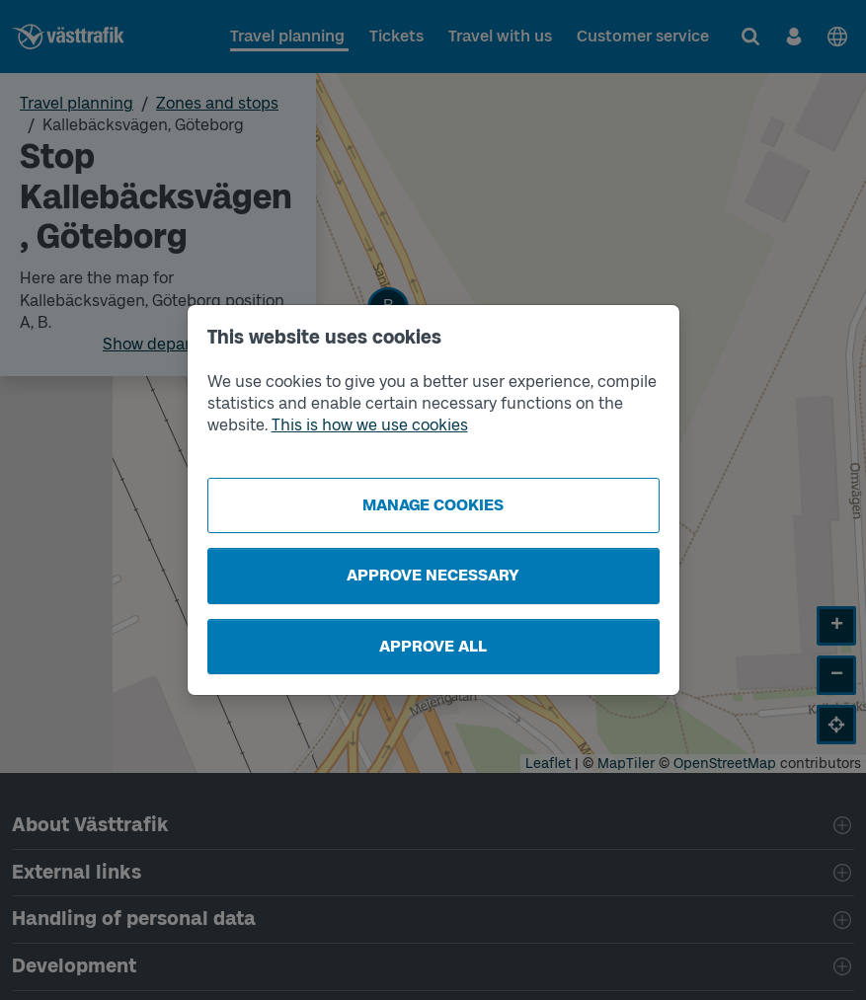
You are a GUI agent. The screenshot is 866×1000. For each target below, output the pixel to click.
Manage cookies (433, 505)
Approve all (433, 646)
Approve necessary (433, 575)
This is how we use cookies (370, 425)
